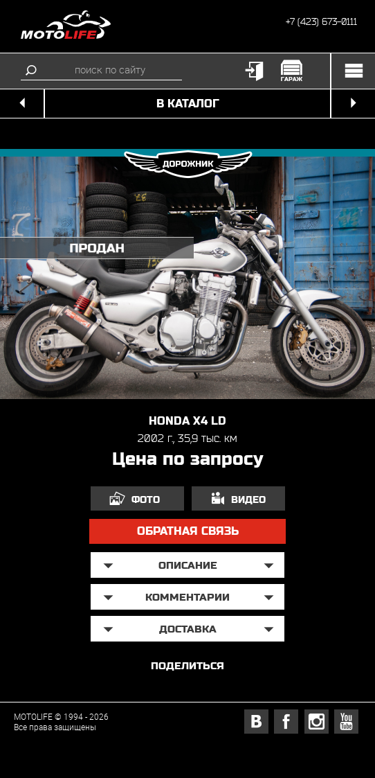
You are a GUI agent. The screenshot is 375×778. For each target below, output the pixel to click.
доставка (188, 629)
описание (187, 565)
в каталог (187, 103)
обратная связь (188, 531)
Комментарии (187, 597)
